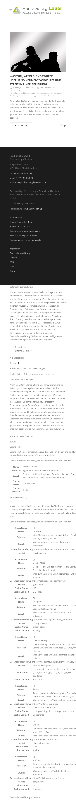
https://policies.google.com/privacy (49, 580)
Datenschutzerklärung (20, 253)
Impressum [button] (49, 374)
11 (63, 126)
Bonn (12, 271)
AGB (12, 262)
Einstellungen (21, 339)
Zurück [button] (13, 441)
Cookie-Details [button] (17, 374)
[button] (40, 460)
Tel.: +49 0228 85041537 (21, 173)
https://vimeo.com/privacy (45, 739)
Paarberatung (16, 217)
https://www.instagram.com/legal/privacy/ (52, 619)
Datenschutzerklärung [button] (34, 374)
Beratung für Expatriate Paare (23, 235)
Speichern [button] (14, 363)
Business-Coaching (33, 208)
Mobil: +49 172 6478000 (21, 177)
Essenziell (20, 347)
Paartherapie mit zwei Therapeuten (26, 239)
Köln (12, 266)
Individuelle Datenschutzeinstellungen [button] (27, 368)
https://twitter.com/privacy (45, 703)
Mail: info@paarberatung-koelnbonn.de (28, 182)
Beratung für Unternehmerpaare (25, 231)
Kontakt (13, 257)
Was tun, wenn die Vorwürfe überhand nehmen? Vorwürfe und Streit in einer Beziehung (35, 80)
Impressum (15, 248)
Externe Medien (23, 350)
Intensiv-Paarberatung (20, 226)
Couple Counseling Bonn (21, 222)
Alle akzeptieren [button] (17, 357)
